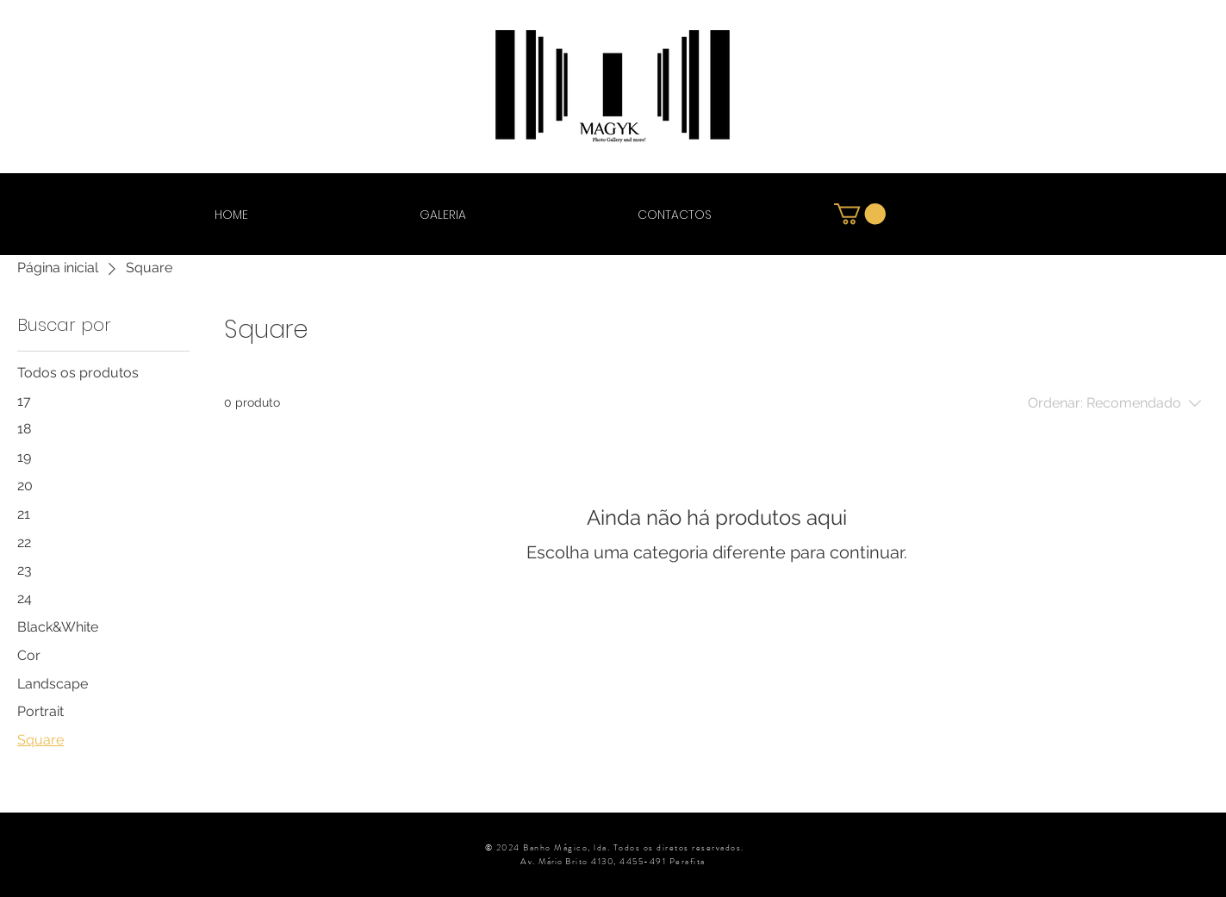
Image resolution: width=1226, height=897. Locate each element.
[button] (860, 213)
